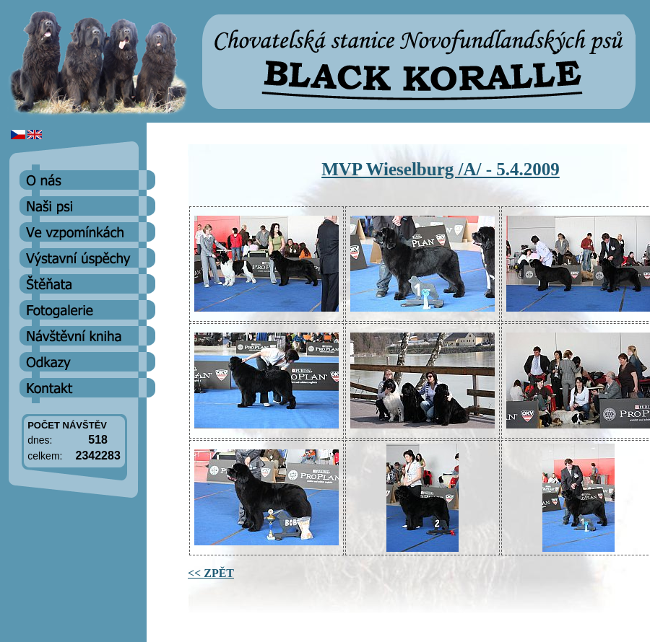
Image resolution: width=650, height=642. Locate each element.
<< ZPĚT (211, 573)
